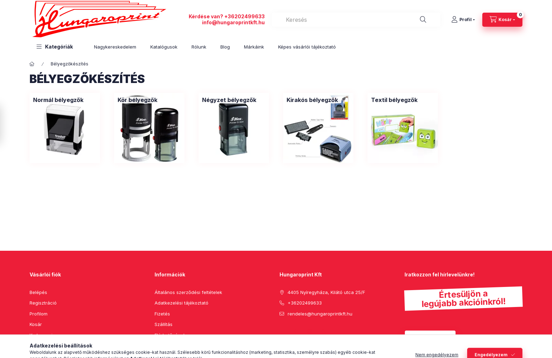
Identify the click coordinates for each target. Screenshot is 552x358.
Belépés (38, 292)
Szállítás (163, 324)
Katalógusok (163, 47)
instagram (310, 331)
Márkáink (254, 47)
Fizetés (162, 314)
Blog (225, 47)
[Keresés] (423, 19)
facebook (282, 331)
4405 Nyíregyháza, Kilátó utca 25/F (326, 292)
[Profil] (463, 20)
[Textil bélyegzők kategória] (394, 99)
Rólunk (199, 47)
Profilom (39, 314)
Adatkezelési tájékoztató (181, 303)
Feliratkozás (426, 337)
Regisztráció (43, 303)
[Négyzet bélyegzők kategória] (229, 99)
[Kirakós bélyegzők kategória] (312, 99)
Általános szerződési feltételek (188, 292)
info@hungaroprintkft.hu (233, 22)
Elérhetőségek (170, 335)
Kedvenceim (43, 335)
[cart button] (502, 20)
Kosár (36, 324)
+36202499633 (244, 16)
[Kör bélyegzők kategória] (137, 99)
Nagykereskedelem (115, 47)
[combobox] (356, 20)
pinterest (296, 331)
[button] (55, 46)
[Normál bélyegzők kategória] (58, 99)
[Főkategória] (32, 64)
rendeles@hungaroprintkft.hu (320, 314)
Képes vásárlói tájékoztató (307, 47)
